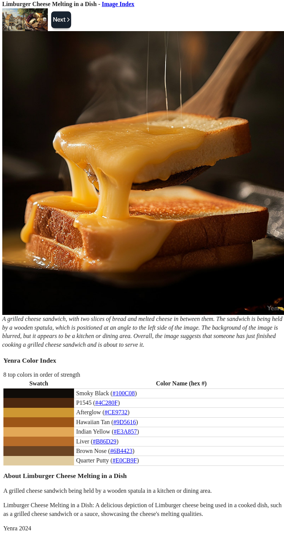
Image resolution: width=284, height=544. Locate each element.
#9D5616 (125, 422)
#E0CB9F (124, 460)
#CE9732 (115, 412)
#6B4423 (121, 451)
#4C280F (106, 402)
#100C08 (123, 393)
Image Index (118, 4)
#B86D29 (104, 441)
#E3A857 (125, 431)
